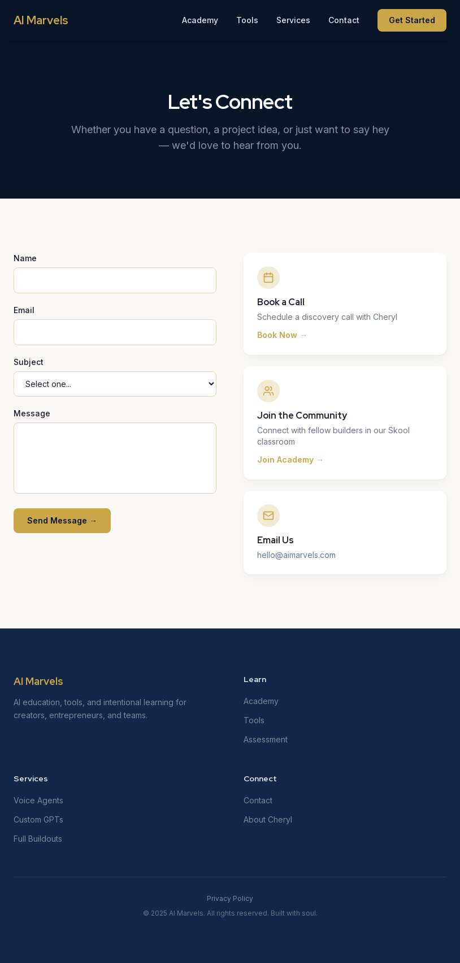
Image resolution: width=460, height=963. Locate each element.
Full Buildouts (38, 838)
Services (293, 20)
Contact (343, 20)
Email (24, 310)
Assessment (266, 739)
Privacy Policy (230, 898)
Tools (247, 20)
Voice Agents (38, 800)
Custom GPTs (38, 819)
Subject (29, 362)
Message (32, 413)
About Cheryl (268, 819)
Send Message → (62, 520)
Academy (200, 20)
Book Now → (282, 335)
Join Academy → (290, 459)
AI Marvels (41, 20)
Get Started (412, 20)
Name (25, 258)
